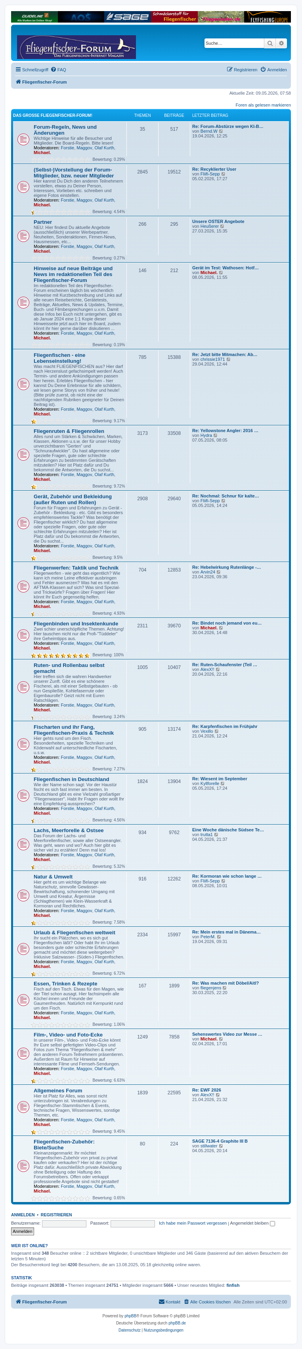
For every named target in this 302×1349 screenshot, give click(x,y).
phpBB (130, 1316)
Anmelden (23, 1214)
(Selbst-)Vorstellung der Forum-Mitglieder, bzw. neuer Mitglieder (74, 173)
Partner (43, 222)
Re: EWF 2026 (206, 1090)
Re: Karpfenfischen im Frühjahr (224, 726)
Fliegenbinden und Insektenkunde (76, 624)
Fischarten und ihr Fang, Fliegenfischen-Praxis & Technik (74, 730)
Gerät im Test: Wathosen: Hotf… (225, 267)
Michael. (42, 152)
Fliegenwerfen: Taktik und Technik (76, 568)
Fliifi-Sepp (210, 173)
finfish (232, 1285)
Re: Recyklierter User (214, 169)
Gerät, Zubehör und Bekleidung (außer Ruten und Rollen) (73, 499)
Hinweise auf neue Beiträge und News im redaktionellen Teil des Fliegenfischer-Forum (73, 274)
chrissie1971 (213, 359)
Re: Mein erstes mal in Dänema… (226, 932)
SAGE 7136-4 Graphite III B (220, 1141)
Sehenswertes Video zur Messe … (227, 1034)
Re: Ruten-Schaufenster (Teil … (224, 664)
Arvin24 (208, 572)
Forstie (68, 147)
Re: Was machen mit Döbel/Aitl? (225, 983)
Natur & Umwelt (53, 877)
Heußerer (210, 226)
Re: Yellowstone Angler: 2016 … (225, 430)
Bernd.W (209, 131)
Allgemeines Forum (58, 1091)
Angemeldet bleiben (252, 1223)
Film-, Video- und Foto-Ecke (68, 1035)
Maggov (84, 147)
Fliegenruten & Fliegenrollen (69, 431)
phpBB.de (177, 1323)
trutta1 (207, 834)
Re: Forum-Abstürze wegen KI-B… (228, 126)
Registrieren (56, 1214)
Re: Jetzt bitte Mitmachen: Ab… (225, 354)
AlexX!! (207, 669)
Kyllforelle (210, 783)
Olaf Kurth (105, 147)
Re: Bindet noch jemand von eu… (227, 623)
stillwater (209, 1145)
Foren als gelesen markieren (263, 105)
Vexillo (207, 731)
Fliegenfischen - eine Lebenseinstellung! (59, 358)
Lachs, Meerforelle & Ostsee (69, 830)
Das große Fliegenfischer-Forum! (52, 115)
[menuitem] (58, 69)
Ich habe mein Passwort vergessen (193, 1223)
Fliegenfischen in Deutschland (71, 779)
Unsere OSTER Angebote (218, 221)
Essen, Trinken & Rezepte (65, 984)
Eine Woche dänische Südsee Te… (228, 829)
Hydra (206, 435)
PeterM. (208, 936)
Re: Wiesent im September (219, 778)
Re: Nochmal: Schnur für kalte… (225, 495)
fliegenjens (211, 987)
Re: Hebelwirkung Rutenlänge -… (226, 567)
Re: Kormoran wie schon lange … (227, 876)
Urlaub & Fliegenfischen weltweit (74, 933)
